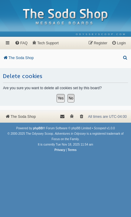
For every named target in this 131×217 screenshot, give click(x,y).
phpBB (38, 128)
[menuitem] (101, 34)
